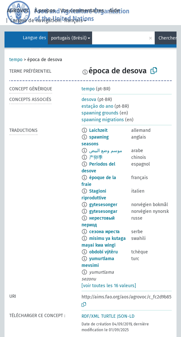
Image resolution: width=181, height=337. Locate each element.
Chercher (168, 38)
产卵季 (96, 157)
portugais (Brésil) (69, 38)
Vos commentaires (82, 10)
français (73, 20)
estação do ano (97, 106)
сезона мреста (104, 231)
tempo (15, 59)
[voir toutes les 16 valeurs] (109, 285)
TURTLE (108, 316)
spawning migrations (103, 120)
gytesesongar (103, 211)
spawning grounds (100, 113)
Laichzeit (98, 130)
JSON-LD (125, 316)
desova (89, 99)
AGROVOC (18, 10)
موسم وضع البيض (105, 150)
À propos (44, 10)
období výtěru (103, 252)
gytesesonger (103, 204)
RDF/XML (90, 316)
